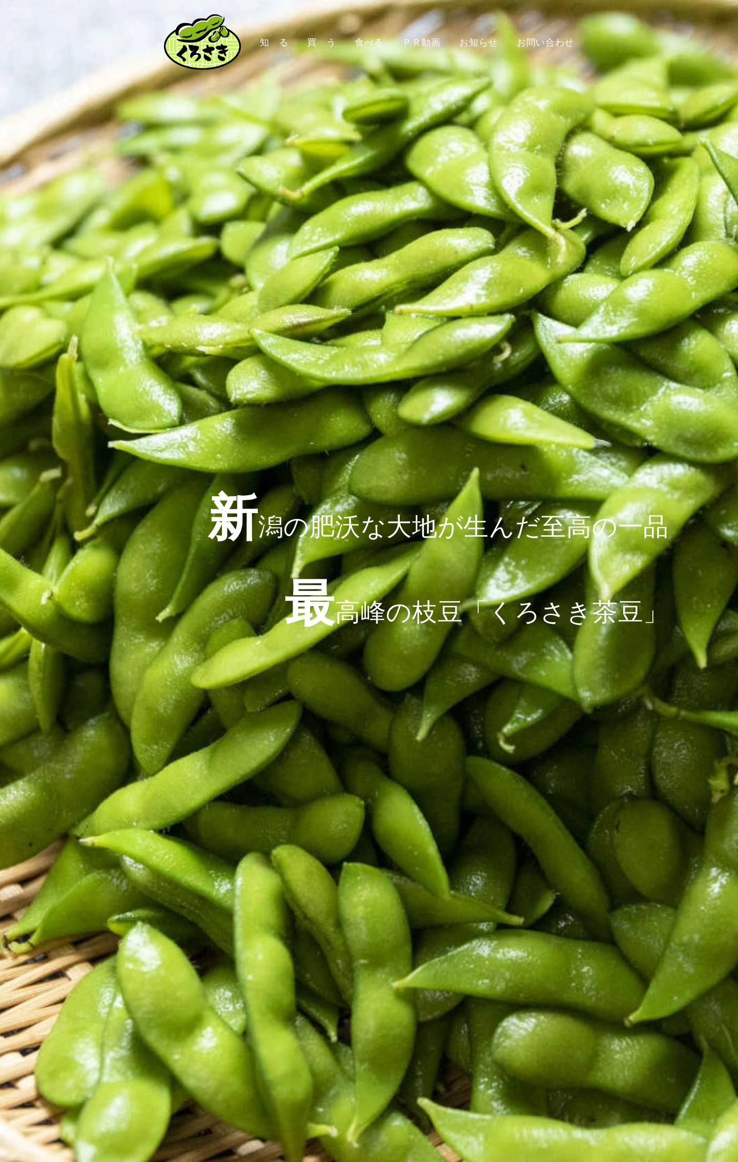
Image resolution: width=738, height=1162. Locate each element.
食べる (369, 42)
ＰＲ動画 (421, 42)
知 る (274, 42)
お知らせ (478, 42)
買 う (321, 42)
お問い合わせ (545, 42)
